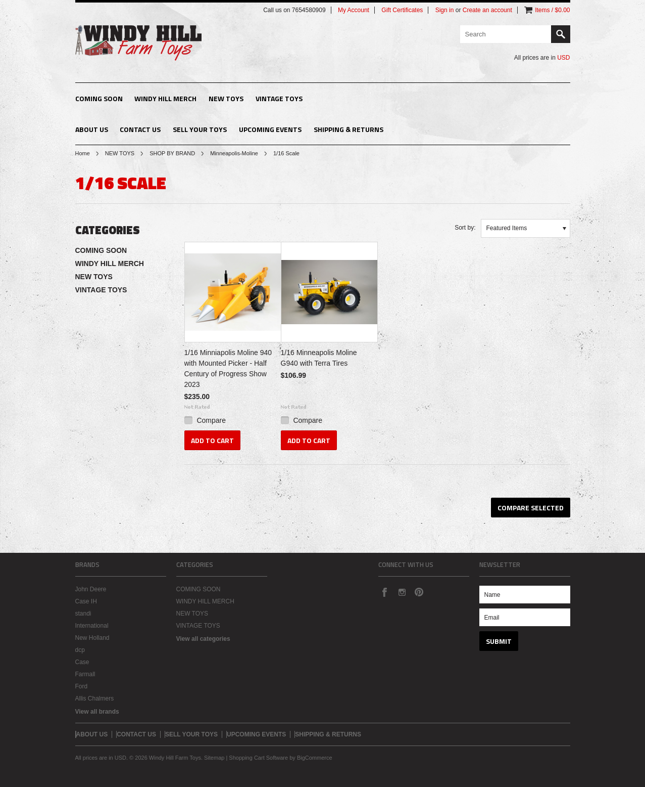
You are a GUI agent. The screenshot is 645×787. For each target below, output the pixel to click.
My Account (353, 10)
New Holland (92, 637)
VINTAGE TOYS (279, 98)
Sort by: (465, 227)
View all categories (203, 638)
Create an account (487, 10)
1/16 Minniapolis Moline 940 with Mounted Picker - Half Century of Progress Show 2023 (228, 368)
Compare (211, 420)
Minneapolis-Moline (234, 153)
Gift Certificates (402, 10)
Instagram (401, 592)
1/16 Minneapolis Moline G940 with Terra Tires (319, 357)
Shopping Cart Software (258, 758)
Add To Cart (212, 440)
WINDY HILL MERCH (165, 98)
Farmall (85, 674)
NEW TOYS (226, 98)
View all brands (97, 711)
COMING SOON (99, 98)
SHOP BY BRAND (172, 153)
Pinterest (419, 592)
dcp (80, 649)
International (92, 625)
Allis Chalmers (94, 698)
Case (82, 662)
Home (82, 153)
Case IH (86, 601)
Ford (81, 686)
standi (83, 613)
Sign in (444, 10)
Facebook (384, 592)
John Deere (91, 589)
